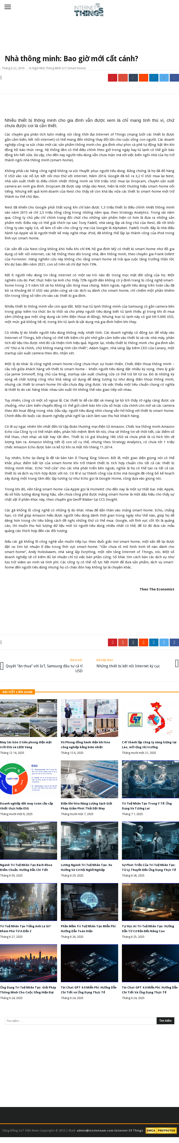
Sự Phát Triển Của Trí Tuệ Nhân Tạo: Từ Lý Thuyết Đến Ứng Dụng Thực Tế (149, 867)
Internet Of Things (129, 1136)
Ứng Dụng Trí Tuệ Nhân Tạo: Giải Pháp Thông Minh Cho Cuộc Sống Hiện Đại (26, 993)
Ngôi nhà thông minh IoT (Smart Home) (59, 68)
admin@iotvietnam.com (95, 1136)
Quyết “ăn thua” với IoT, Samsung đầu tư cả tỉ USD (45, 664)
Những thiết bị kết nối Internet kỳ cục (128, 662)
